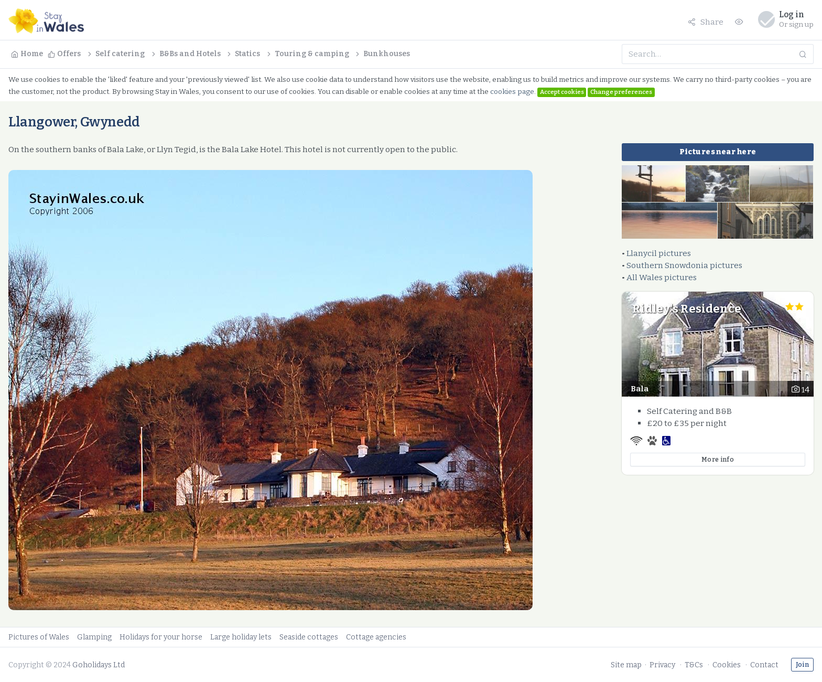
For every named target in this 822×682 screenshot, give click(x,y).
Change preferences (621, 91)
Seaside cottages (308, 637)
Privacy (662, 664)
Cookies (726, 664)
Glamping (94, 637)
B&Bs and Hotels (185, 53)
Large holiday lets (241, 637)
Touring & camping (307, 53)
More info (717, 459)
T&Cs (694, 664)
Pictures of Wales (38, 637)
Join (802, 664)
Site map (626, 664)
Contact (764, 664)
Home (27, 53)
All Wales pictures (661, 277)
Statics (242, 53)
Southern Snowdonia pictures (684, 265)
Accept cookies (562, 91)
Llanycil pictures (658, 253)
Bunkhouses (382, 53)
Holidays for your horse (161, 637)
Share (705, 22)
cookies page (512, 91)
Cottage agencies (376, 637)
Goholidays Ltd (98, 664)
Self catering (115, 53)
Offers (64, 53)
